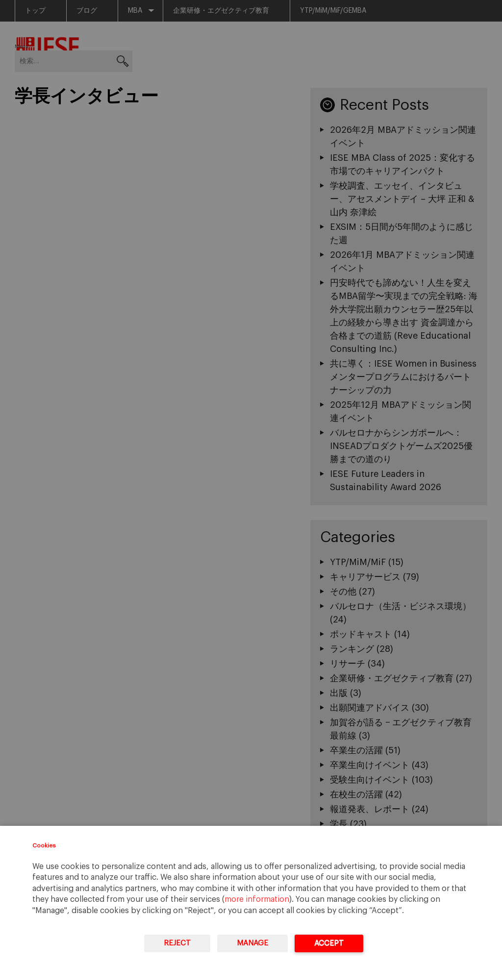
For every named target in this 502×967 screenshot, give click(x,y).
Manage (252, 943)
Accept (329, 943)
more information (257, 899)
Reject (177, 943)
